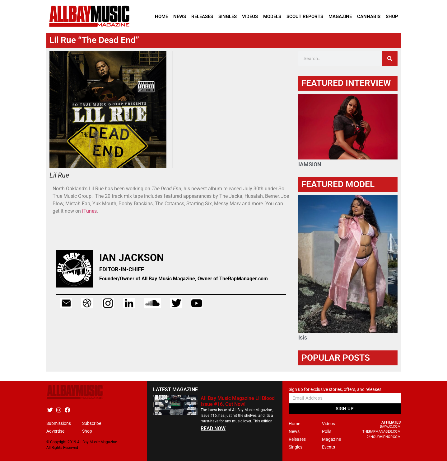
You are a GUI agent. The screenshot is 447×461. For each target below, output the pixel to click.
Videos (250, 16)
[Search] (390, 58)
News (179, 16)
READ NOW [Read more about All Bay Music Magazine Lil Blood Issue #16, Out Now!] (213, 428)
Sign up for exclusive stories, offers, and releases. (336, 389)
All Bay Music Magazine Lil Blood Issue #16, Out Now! (238, 401)
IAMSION (309, 164)
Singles (227, 16)
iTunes (89, 211)
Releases (202, 16)
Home (161, 16)
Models (272, 16)
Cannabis (368, 16)
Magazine (340, 16)
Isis (302, 337)
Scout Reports (304, 16)
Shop (392, 16)
